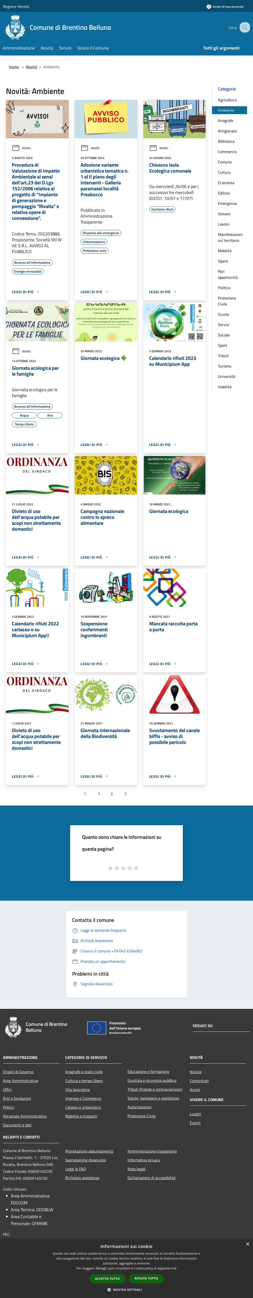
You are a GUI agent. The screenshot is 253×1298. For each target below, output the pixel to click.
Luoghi (195, 1114)
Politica (224, 288)
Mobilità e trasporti (81, 1116)
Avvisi (21, 148)
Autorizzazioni (139, 1107)
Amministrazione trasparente (152, 1151)
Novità (31, 67)
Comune (225, 162)
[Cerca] (244, 27)
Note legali (136, 1169)
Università (226, 376)
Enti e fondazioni (17, 1098)
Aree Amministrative (20, 1081)
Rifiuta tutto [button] (146, 1278)
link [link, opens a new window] (174, 1268)
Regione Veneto (16, 6)
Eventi (195, 1123)
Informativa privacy (143, 1160)
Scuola (223, 314)
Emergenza (227, 203)
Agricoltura (227, 100)
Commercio (227, 152)
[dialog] (126, 1268)
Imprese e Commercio (83, 1098)
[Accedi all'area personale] (225, 6)
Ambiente (226, 110)
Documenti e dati (17, 1125)
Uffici (7, 1089)
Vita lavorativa (77, 1089)
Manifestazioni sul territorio (230, 237)
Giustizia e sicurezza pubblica (151, 1080)
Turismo (224, 366)
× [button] (247, 1244)
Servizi (223, 325)
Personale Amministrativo (25, 1116)
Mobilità (225, 251)
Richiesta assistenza (82, 1178)
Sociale (224, 335)
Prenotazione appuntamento (89, 1151)
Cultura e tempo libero (84, 1081)
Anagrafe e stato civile (84, 1072)
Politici (8, 1107)
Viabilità (225, 387)
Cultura (224, 172)
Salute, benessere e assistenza (153, 1098)
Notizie (196, 1072)
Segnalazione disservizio (85, 1160)
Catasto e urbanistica (83, 1107)
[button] (126, 1289)
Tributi (223, 356)
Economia (226, 183)
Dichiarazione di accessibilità (151, 1178)
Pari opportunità (228, 274)
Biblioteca (226, 141)
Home (14, 67)
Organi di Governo (18, 1072)
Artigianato (227, 131)
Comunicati (199, 1081)
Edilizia (224, 193)
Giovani (224, 214)
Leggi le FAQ (75, 1169)
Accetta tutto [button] (107, 1279)
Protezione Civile (227, 301)
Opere (223, 261)
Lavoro (223, 224)
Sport (222, 345)
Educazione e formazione (148, 1071)
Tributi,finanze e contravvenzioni (155, 1089)
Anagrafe (225, 120)
